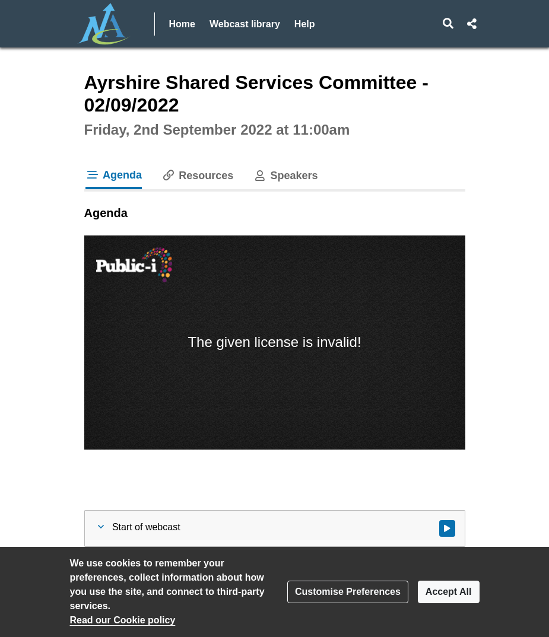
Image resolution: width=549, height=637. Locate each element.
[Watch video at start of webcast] (447, 528)
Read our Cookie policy (123, 620)
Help (304, 24)
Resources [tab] (197, 175)
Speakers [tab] (285, 175)
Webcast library (245, 24)
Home (182, 24)
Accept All (449, 592)
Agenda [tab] (113, 175)
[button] (447, 23)
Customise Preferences (348, 592)
